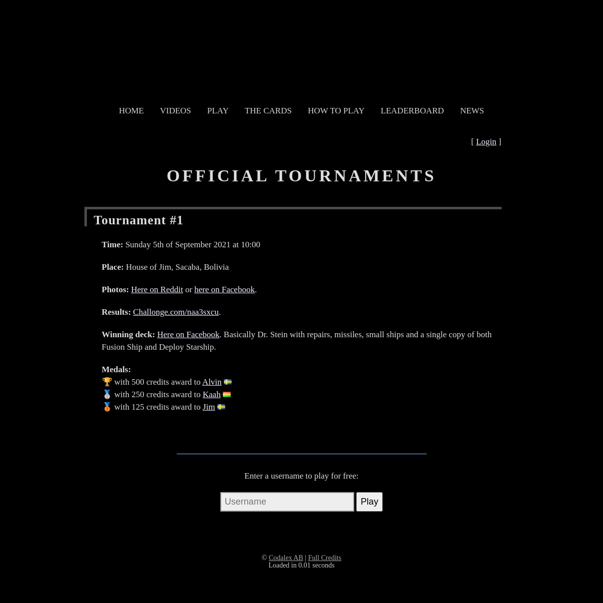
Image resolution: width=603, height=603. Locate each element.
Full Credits (325, 558)
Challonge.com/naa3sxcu (175, 312)
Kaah (212, 394)
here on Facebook (224, 289)
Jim (209, 407)
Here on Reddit (157, 289)
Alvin (212, 382)
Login (486, 141)
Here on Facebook (188, 334)
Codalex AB (286, 558)
